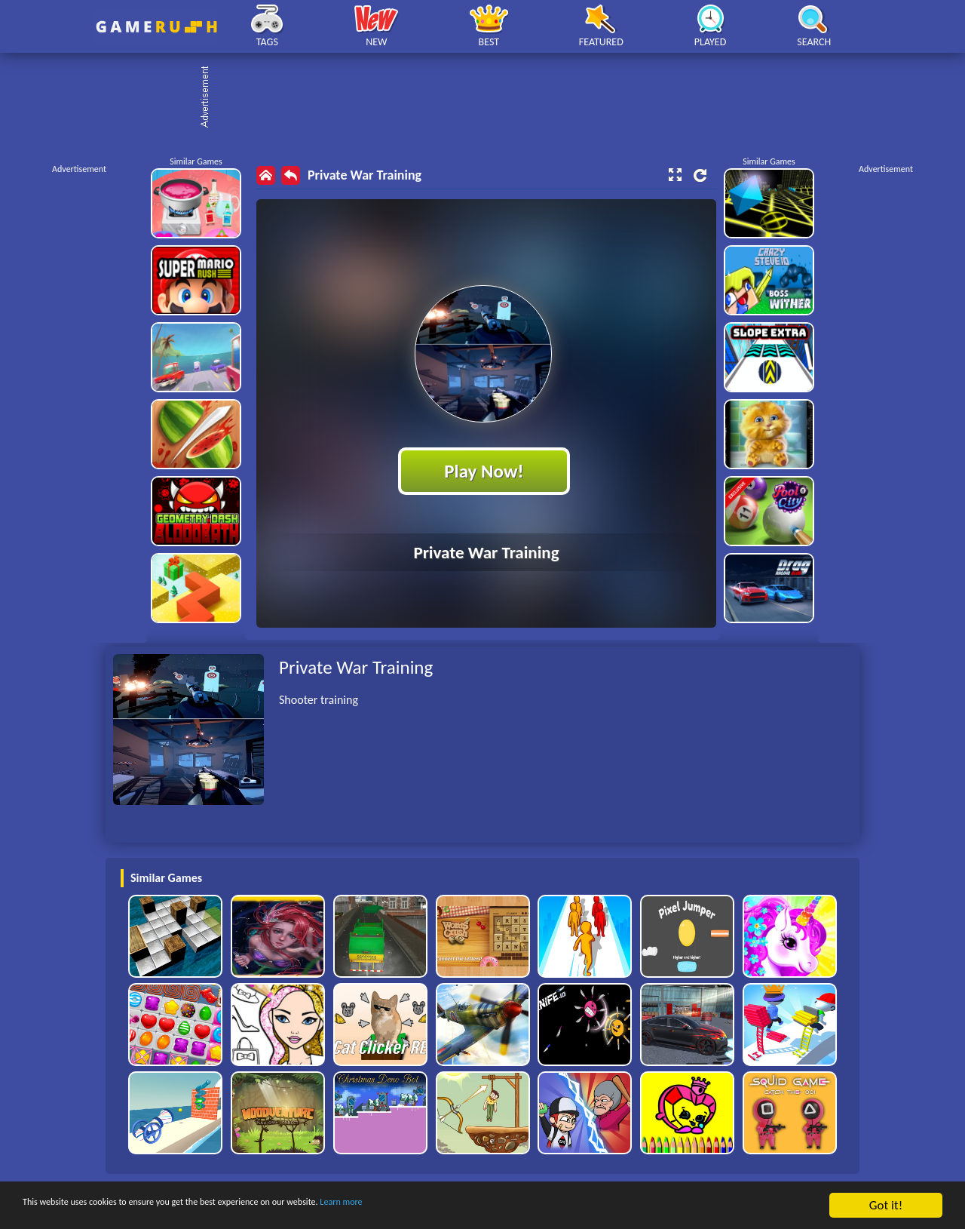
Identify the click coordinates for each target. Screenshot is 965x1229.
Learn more (471, 1206)
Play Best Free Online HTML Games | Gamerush (156, 27)
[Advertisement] (490, 98)
